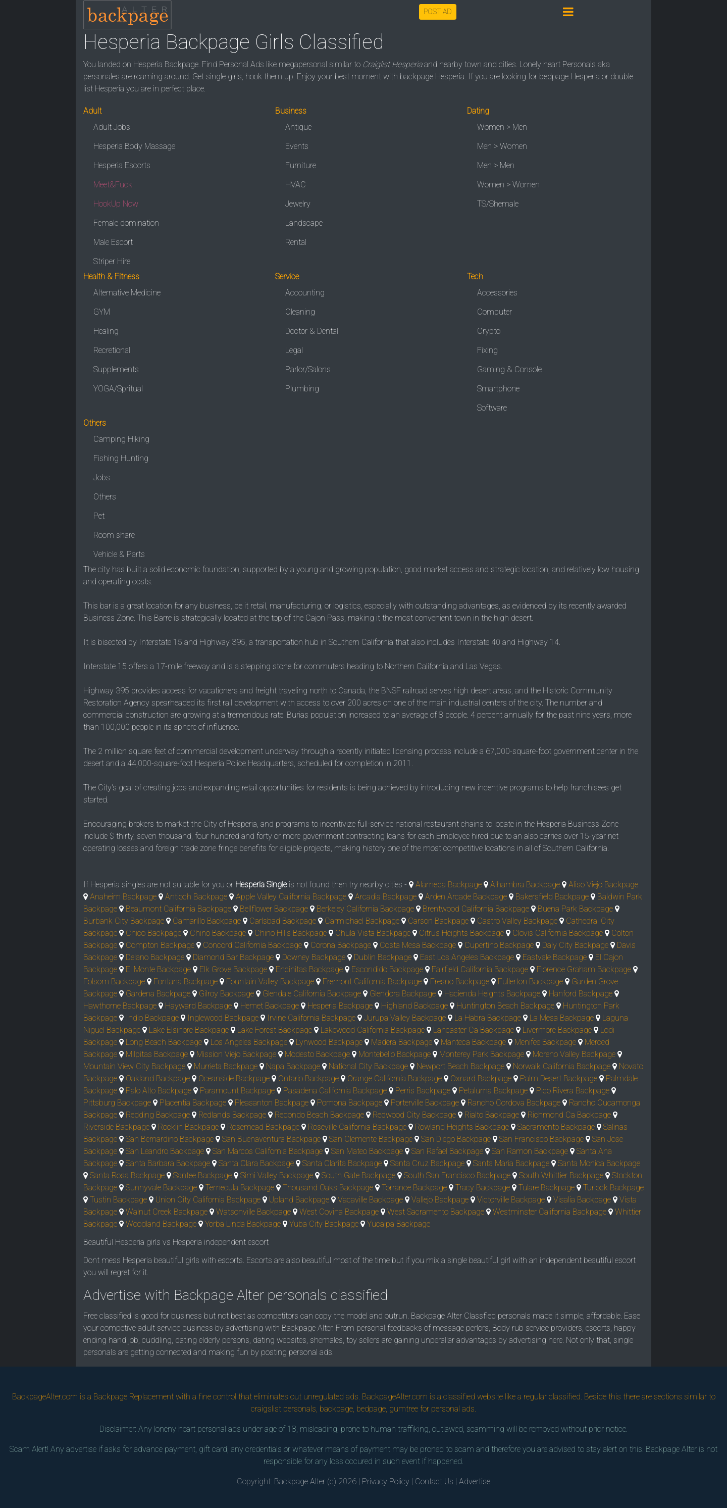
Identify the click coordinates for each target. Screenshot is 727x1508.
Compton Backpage (160, 945)
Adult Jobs (111, 127)
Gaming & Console (509, 369)
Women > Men (502, 127)
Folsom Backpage (114, 981)
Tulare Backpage (546, 1187)
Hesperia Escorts (121, 165)
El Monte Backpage (158, 969)
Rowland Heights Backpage (462, 1127)
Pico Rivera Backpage (572, 1090)
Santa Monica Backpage (599, 1163)
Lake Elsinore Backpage (189, 1030)
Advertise (474, 1481)
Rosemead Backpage (263, 1127)
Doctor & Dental (311, 331)
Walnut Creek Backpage (166, 1212)
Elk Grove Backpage (233, 969)
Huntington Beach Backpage (505, 1006)
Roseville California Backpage (357, 1127)
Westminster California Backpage (549, 1212)
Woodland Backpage (161, 1224)
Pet (99, 516)
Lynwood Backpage (329, 1042)
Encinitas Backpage (309, 969)
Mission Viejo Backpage (236, 1054)
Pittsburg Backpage (117, 1103)
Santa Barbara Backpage (168, 1163)
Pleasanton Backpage (271, 1103)
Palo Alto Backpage (158, 1090)
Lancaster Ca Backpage (473, 1030)
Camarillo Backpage (207, 921)
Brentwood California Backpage (476, 909)
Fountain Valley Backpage (270, 981)
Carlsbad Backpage (282, 921)
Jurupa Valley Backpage (405, 1018)
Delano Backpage (155, 957)
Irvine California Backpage (311, 1018)
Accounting (305, 292)
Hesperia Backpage (340, 1006)
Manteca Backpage (473, 1042)
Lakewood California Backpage (373, 1030)
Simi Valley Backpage (276, 1175)
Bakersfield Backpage (552, 896)
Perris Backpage (422, 1090)
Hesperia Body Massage (134, 146)
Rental (295, 242)
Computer (494, 312)
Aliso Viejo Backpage (603, 884)
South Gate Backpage (358, 1175)
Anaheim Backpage (123, 896)
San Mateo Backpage (367, 1151)
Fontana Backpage (185, 981)
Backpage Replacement (133, 1396)
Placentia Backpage (193, 1103)
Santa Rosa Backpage (127, 1175)
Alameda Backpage (449, 884)
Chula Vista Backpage (372, 933)
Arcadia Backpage (386, 896)
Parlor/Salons (308, 369)
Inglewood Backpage (222, 1018)
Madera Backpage (401, 1042)
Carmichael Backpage (362, 921)
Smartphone (498, 388)
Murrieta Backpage (225, 1066)
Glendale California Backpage (312, 993)
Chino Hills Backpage (290, 933)
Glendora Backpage (403, 993)
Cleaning (300, 312)
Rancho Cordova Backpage (514, 1103)
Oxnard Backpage (480, 1078)
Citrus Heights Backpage (461, 933)
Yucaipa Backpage (398, 1224)
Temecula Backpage (239, 1187)
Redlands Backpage (232, 1115)
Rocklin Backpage (188, 1127)
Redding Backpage (158, 1115)
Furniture (300, 165)
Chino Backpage (218, 933)
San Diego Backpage (456, 1139)
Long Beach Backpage (164, 1042)
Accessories (497, 292)
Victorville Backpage (511, 1199)
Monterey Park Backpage (481, 1054)
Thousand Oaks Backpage (328, 1187)
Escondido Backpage (387, 969)
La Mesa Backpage (562, 1018)
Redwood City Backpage (414, 1115)
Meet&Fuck (112, 184)
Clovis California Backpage (557, 933)
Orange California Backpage (394, 1078)
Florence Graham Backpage (584, 969)
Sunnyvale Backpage (161, 1187)
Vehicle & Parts (119, 554)
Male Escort (113, 242)
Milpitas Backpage (157, 1054)
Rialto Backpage (491, 1115)
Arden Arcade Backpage (466, 896)
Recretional (111, 350)
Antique (298, 127)
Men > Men (495, 165)
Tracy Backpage (482, 1187)
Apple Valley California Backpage (291, 896)
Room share (114, 535)
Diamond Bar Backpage (233, 957)
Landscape (304, 223)
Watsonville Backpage (253, 1212)
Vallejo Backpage (440, 1199)
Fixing (487, 350)
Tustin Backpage (118, 1199)
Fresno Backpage (459, 981)
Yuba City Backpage (323, 1224)
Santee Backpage (202, 1175)
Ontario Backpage (308, 1078)
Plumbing (302, 388)
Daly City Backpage (575, 945)
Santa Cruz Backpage (427, 1163)
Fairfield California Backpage (480, 969)
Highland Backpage (414, 1006)
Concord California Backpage (252, 945)
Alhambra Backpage (525, 884)
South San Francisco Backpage (457, 1175)
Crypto (488, 331)
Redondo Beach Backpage (319, 1115)
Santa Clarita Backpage (342, 1163)
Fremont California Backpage (372, 981)
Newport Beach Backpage (460, 1066)
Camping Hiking (121, 439)
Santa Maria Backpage (511, 1163)
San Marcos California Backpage (268, 1151)
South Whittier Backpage (561, 1175)
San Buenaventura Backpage (271, 1139)
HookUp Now (115, 204)
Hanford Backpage (580, 993)
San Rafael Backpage (447, 1151)
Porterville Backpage (425, 1103)
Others (104, 496)
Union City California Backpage (208, 1199)
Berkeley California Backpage (365, 909)
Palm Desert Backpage (558, 1078)
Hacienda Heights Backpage (492, 993)
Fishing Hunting (120, 458)
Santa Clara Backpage (256, 1163)
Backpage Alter (299, 1481)
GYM (101, 312)
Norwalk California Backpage (561, 1066)
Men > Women (502, 146)
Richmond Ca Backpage (569, 1115)
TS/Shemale (497, 204)
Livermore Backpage (557, 1030)
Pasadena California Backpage (335, 1090)
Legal (294, 350)
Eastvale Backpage (555, 957)
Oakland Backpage (158, 1078)
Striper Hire (111, 261)
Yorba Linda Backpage (243, 1224)
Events (296, 146)
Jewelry (297, 204)
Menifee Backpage (545, 1042)
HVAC (295, 184)
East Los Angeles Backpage (467, 957)
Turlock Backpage (613, 1187)
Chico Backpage (153, 933)
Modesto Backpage (317, 1054)
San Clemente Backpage (370, 1139)
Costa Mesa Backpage (418, 945)
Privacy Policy (385, 1481)
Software (492, 408)
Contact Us (434, 1481)
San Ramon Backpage (530, 1151)
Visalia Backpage (582, 1199)
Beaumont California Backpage (178, 909)
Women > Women (508, 184)
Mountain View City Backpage (134, 1066)
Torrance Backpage (414, 1187)
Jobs (101, 477)
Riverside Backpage (116, 1127)
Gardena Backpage (158, 993)
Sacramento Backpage (556, 1127)
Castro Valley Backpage (517, 921)
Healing (106, 331)
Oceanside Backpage (234, 1078)
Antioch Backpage (196, 896)
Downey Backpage (313, 957)
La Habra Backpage (487, 1018)
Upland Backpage (299, 1199)
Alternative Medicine (127, 292)
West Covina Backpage (339, 1212)
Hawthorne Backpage (120, 1006)
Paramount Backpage (237, 1090)
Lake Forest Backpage (274, 1030)
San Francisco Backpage (541, 1139)
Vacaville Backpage (370, 1199)
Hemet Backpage (269, 1006)
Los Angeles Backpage (249, 1042)
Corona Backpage (340, 945)
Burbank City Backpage (123, 921)
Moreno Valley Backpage (574, 1054)
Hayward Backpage (198, 1006)
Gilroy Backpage (226, 993)
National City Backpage (368, 1066)
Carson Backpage (438, 921)
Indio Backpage (152, 1018)
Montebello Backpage (394, 1054)
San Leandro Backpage (165, 1151)
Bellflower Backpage (274, 909)
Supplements (116, 369)
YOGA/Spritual (118, 388)
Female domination (126, 223)
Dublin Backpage (382, 957)
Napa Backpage (293, 1066)
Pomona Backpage (349, 1103)
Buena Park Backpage (575, 909)
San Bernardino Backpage (170, 1139)
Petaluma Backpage (493, 1090)
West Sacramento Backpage (435, 1212)
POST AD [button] (438, 12)
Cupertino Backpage (499, 945)
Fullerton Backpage (530, 981)
